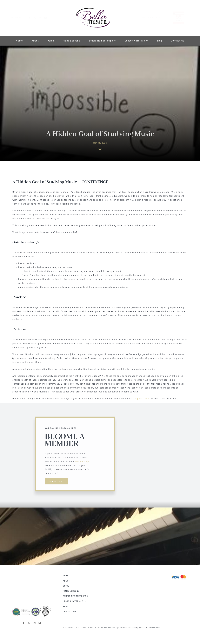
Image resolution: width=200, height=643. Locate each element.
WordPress (157, 628)
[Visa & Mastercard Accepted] (180, 575)
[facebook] (31, 18)
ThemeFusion (112, 628)
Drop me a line (141, 398)
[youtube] (48, 18)
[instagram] (42, 18)
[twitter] (37, 18)
